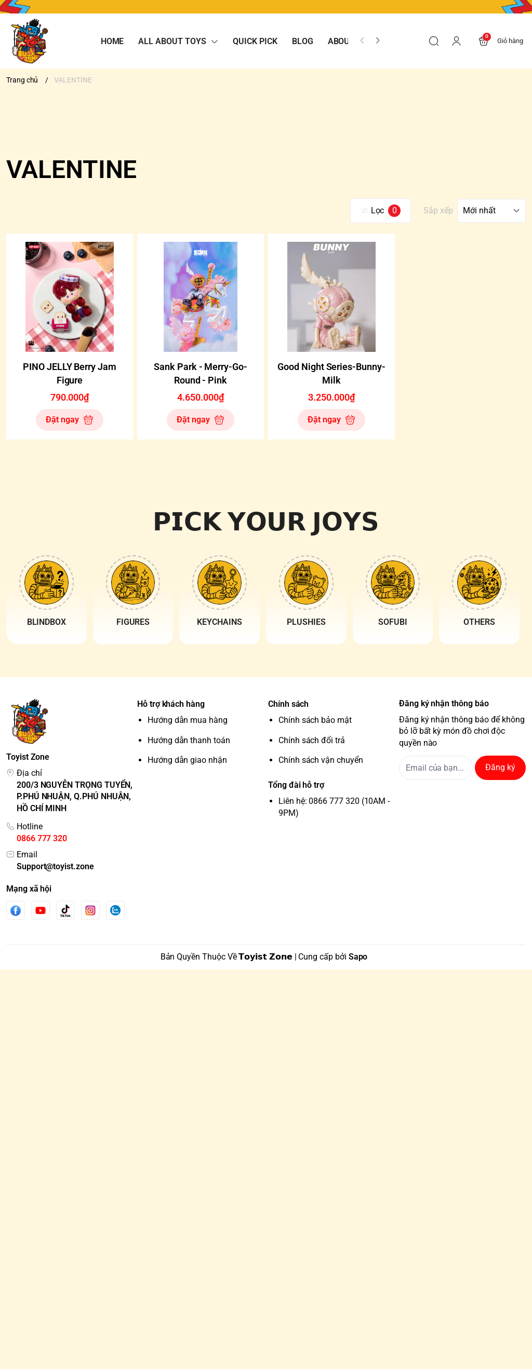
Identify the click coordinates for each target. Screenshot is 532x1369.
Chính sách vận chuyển (320, 760)
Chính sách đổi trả (311, 740)
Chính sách (288, 704)
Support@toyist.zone (55, 866)
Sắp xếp (438, 210)
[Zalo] (115, 910)
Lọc (381, 210)
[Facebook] (15, 910)
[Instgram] (90, 910)
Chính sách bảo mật (315, 720)
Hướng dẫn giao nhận (187, 760)
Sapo (358, 957)
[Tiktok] (65, 910)
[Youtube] (40, 910)
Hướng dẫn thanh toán (189, 740)
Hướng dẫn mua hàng (188, 720)
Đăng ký (500, 767)
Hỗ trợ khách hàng (171, 704)
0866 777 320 (42, 838)
